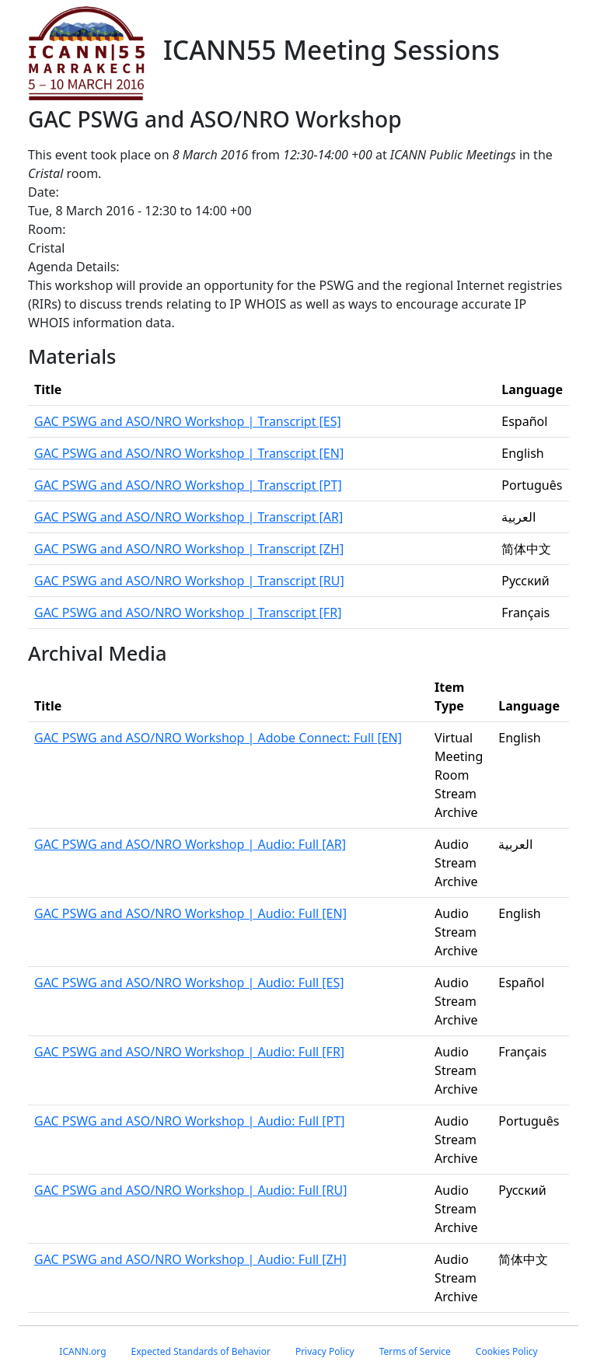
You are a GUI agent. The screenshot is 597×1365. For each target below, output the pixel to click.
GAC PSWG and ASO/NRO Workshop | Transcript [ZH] (189, 548)
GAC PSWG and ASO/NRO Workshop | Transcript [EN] (189, 453)
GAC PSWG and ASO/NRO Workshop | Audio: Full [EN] (190, 913)
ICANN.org (82, 1351)
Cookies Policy (507, 1351)
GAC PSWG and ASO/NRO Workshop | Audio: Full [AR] (190, 844)
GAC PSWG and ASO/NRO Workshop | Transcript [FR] (187, 612)
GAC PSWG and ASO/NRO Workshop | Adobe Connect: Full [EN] (218, 737)
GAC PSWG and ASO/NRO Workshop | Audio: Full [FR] (189, 1051)
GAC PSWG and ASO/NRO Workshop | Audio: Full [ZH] (190, 1259)
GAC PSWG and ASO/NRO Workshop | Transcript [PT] (188, 485)
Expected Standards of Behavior (201, 1351)
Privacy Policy (324, 1351)
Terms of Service (415, 1351)
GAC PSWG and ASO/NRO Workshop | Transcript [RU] (189, 580)
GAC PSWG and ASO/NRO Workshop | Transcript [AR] (188, 516)
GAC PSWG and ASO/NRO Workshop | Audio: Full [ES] (189, 982)
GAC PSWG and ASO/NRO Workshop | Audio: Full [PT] (189, 1120)
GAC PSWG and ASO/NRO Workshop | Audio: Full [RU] (190, 1190)
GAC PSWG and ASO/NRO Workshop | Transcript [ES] (187, 421)
